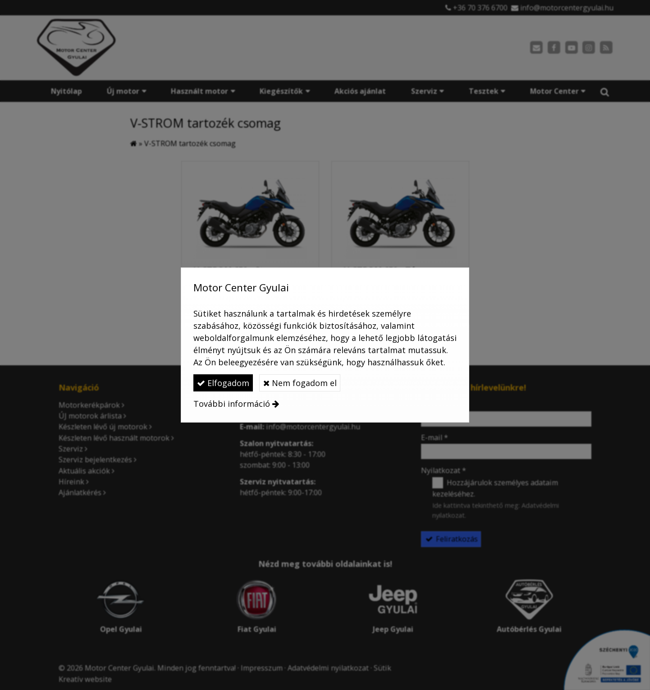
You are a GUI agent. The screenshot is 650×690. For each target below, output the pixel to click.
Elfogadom (223, 382)
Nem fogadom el (300, 382)
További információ (231, 403)
